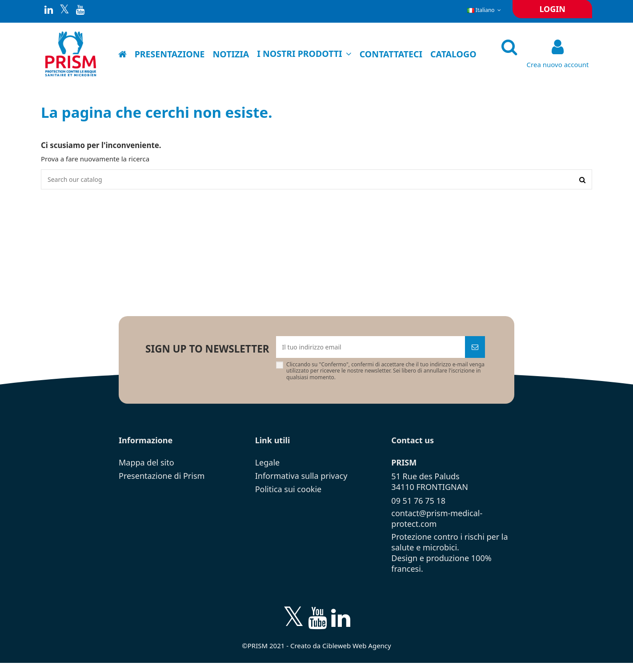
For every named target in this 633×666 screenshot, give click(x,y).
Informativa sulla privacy (301, 478)
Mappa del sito (146, 465)
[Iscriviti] (475, 349)
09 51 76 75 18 (418, 503)
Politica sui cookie (288, 491)
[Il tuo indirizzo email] (370, 349)
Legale (267, 465)
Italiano (485, 10)
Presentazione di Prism (161, 478)
